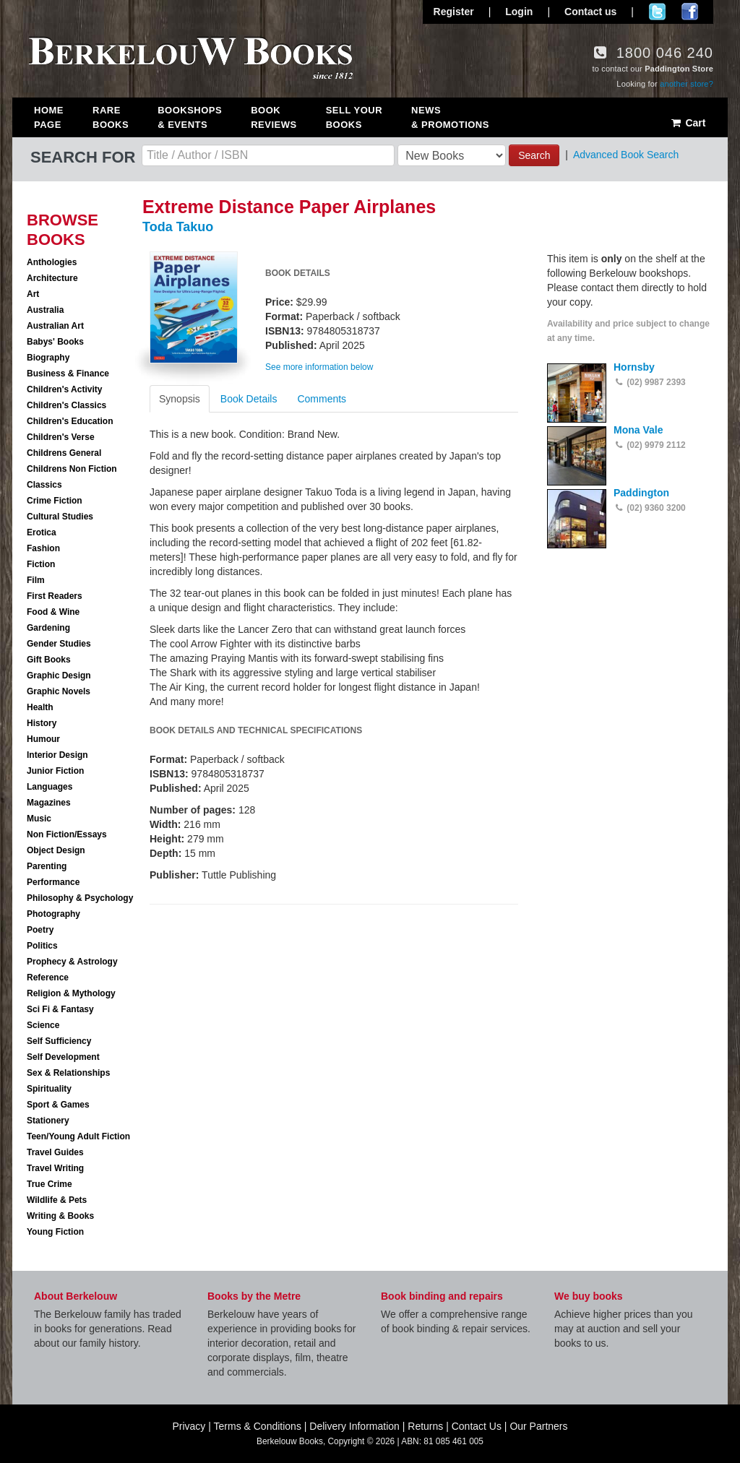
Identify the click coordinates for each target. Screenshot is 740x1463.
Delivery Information (354, 1426)
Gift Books (49, 660)
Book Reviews (273, 117)
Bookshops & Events (190, 117)
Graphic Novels (58, 691)
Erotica (41, 532)
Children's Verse (61, 437)
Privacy (188, 1426)
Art (33, 294)
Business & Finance (68, 373)
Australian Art (55, 326)
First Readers (54, 596)
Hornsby (634, 367)
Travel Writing (55, 1168)
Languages (49, 787)
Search (534, 155)
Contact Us (477, 1426)
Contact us (590, 11)
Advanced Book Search (626, 154)
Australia (45, 310)
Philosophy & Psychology (80, 898)
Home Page (49, 117)
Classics (44, 485)
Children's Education (70, 421)
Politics (42, 946)
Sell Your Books (354, 117)
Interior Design (57, 755)
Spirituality (49, 1089)
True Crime (49, 1184)
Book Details (249, 399)
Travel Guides (55, 1152)
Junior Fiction (55, 771)
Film (36, 580)
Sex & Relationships (68, 1073)
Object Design (56, 850)
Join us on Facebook (690, 11)
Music (39, 819)
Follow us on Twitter (657, 11)
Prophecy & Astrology (72, 962)
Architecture (52, 278)
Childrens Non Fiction (72, 469)
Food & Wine (53, 612)
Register (454, 11)
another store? (686, 83)
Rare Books (110, 117)
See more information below (319, 367)
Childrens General (64, 453)
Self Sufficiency (59, 1041)
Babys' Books (55, 342)
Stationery (48, 1120)
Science (43, 1025)
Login (519, 11)
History (41, 723)
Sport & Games (58, 1105)
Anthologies (52, 262)
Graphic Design (59, 675)
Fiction (41, 564)
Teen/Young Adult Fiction (78, 1136)
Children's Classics (66, 405)
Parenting (46, 866)
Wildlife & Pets (57, 1200)
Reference (48, 977)
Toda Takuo (177, 227)
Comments (321, 399)
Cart (687, 123)
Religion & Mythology (71, 993)
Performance (53, 882)
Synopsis (179, 399)
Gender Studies (59, 644)
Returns (425, 1426)
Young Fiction (55, 1232)
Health (40, 707)
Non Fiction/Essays (67, 834)
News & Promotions (450, 117)
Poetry (40, 930)
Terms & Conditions (257, 1426)
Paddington (641, 493)
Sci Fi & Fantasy (60, 1009)
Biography (48, 358)
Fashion (43, 548)
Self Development (63, 1057)
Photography (53, 914)
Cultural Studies (60, 517)
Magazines (49, 803)
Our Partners (538, 1426)
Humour (43, 739)
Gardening (48, 628)
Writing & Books (60, 1216)
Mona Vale (638, 430)
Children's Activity (64, 389)
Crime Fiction (54, 501)
